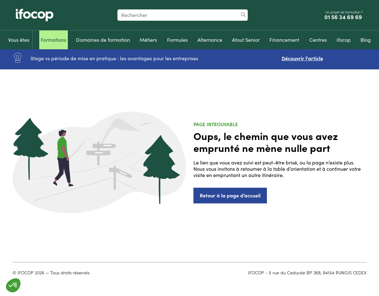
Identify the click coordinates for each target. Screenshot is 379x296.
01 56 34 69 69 (343, 17)
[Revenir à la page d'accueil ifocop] (34, 15)
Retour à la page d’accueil (230, 195)
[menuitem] (19, 39)
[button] (13, 285)
